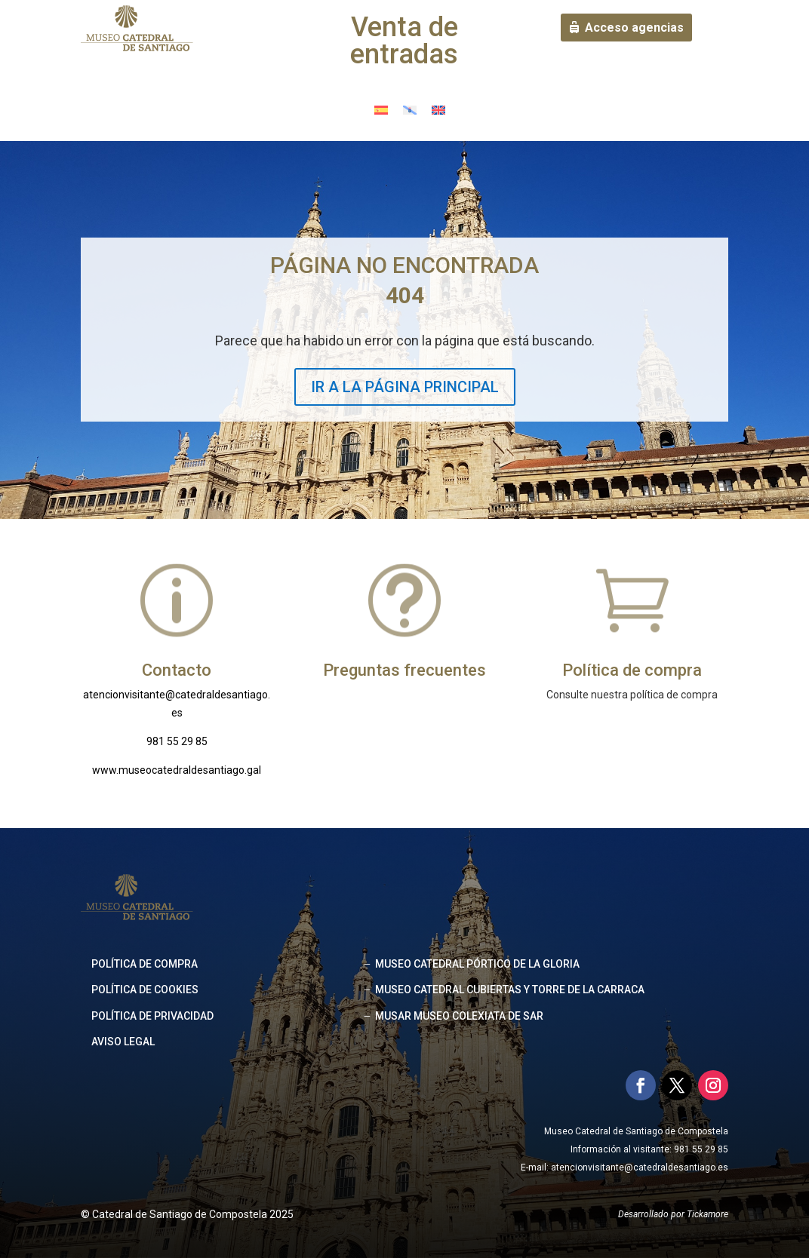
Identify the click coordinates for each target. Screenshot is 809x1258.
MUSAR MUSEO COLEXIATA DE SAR (459, 1016)
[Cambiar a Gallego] (409, 109)
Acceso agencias (634, 27)
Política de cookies (144, 989)
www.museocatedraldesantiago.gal (176, 770)
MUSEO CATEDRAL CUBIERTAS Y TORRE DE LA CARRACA (509, 989)
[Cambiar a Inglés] (438, 109)
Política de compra (144, 964)
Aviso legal (123, 1042)
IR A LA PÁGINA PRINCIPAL (405, 387)
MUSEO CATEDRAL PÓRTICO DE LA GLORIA (477, 964)
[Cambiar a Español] (381, 109)
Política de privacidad (152, 1016)
